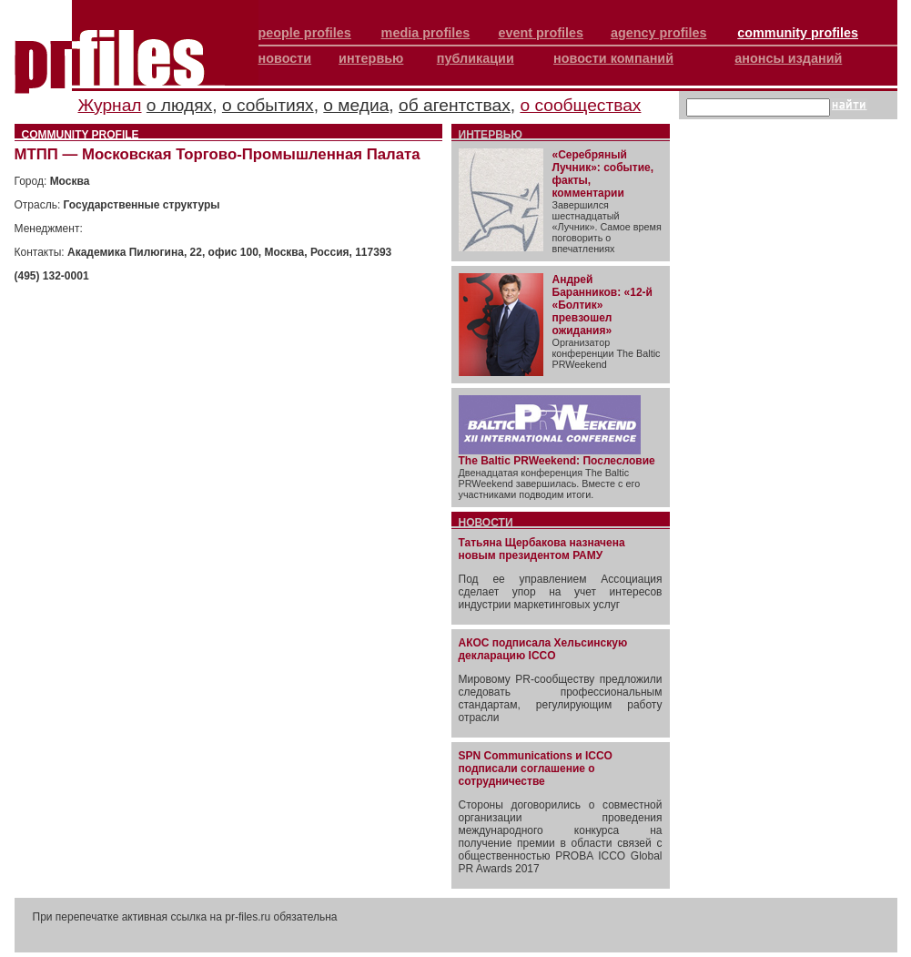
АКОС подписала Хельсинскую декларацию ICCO (543, 649)
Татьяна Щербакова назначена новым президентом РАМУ (542, 549)
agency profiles (659, 32)
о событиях (268, 105)
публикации (475, 58)
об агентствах (455, 105)
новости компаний (613, 58)
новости (285, 58)
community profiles (797, 32)
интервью (371, 58)
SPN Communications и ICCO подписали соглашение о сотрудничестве (535, 768)
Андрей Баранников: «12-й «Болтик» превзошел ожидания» (602, 305)
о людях (179, 105)
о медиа (356, 105)
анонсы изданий (788, 58)
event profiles (540, 32)
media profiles (426, 32)
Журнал (110, 105)
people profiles (304, 32)
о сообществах (580, 105)
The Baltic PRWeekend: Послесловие (557, 460)
